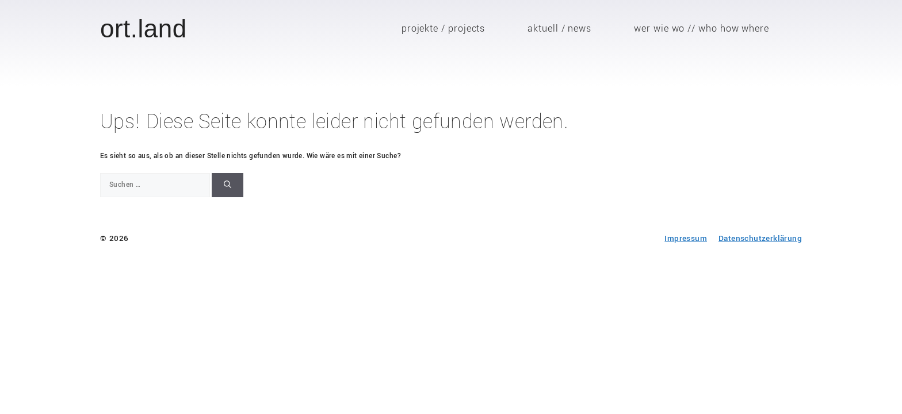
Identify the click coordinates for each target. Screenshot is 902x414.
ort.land (143, 28)
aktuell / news (559, 28)
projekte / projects (443, 28)
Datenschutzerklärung (760, 238)
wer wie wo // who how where (701, 28)
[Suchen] (227, 185)
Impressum (685, 238)
